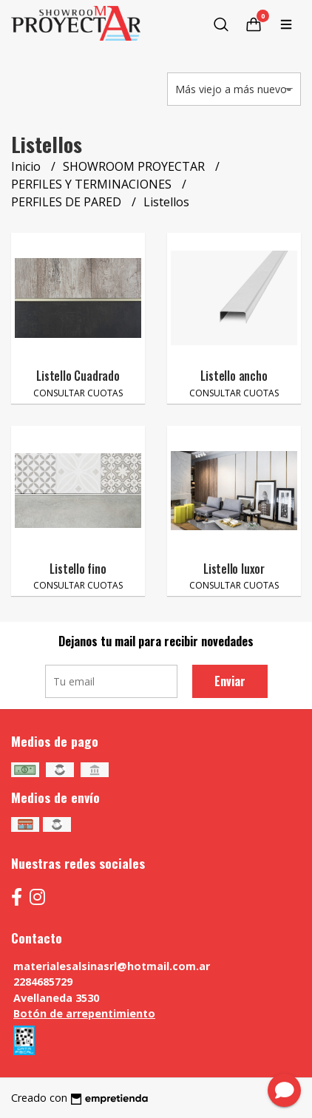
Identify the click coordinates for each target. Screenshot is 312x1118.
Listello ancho (233, 375)
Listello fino (78, 568)
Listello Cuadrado (77, 375)
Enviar (229, 681)
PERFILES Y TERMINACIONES (92, 184)
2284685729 (42, 982)
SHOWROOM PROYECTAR (135, 166)
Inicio (27, 166)
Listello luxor (234, 568)
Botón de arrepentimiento (84, 1013)
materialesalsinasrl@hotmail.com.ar (111, 966)
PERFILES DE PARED (67, 202)
